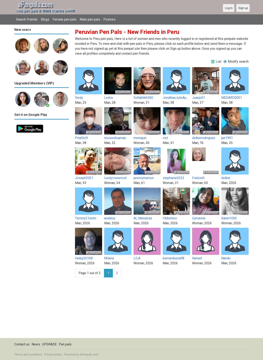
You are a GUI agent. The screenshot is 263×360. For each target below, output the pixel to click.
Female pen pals (64, 19)
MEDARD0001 (231, 98)
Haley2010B (84, 258)
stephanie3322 (173, 178)
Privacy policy (53, 354)
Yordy (79, 98)
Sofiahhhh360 (143, 98)
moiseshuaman (115, 138)
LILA (137, 258)
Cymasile (198, 218)
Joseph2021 (84, 178)
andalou (109, 218)
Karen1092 (229, 218)
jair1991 (227, 138)
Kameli (197, 258)
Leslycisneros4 (115, 178)
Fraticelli (198, 178)
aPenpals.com (89, 354)
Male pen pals (90, 19)
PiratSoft (81, 138)
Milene (109, 258)
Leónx (108, 98)
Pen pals (65, 344)
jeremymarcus (144, 178)
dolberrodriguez (203, 138)
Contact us (22, 344)
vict (165, 138)
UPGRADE (49, 344)
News (36, 344)
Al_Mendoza (143, 218)
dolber (226, 178)
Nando (226, 258)
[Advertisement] (41, 196)
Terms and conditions (28, 354)
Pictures (109, 19)
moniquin (140, 138)
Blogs (45, 19)
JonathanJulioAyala (176, 98)
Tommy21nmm (85, 218)
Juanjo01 (198, 98)
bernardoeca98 (173, 258)
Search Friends (27, 19)
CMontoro (170, 218)
